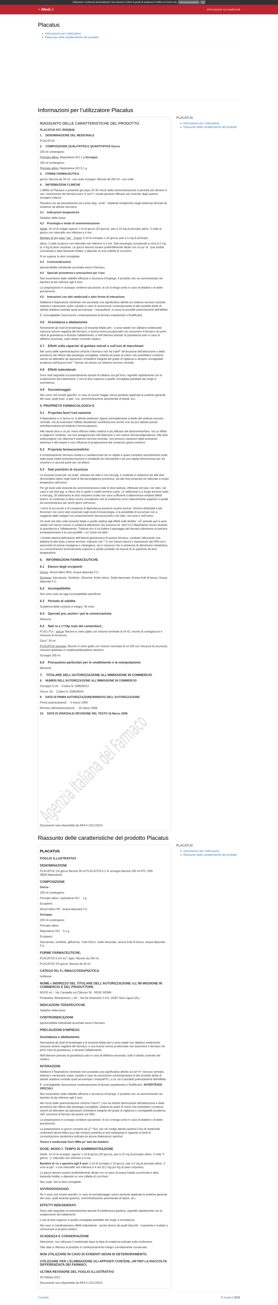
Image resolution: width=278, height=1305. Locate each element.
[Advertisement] (139, 71)
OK (202, 2)
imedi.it (228, 1297)
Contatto (43, 1297)
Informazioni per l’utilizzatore (63, 33)
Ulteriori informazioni (188, 2)
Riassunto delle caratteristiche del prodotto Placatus (103, 838)
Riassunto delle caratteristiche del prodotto (72, 37)
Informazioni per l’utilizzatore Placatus (85, 110)
